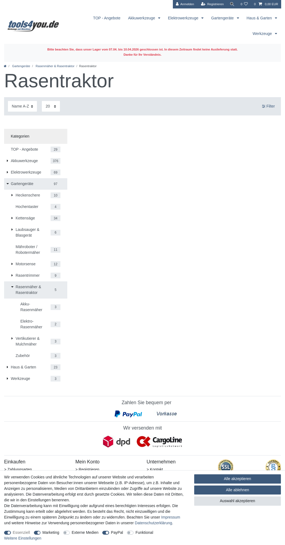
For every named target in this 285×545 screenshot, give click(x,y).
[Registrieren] (212, 4)
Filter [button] (268, 106)
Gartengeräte (223, 18)
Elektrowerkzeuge (183, 18)
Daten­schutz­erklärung (153, 523)
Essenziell (21, 532)
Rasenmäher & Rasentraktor (54, 66)
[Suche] (231, 4)
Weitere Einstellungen (22, 538)
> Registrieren (87, 469)
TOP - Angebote (106, 18)
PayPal (117, 532)
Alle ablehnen (237, 490)
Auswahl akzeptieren (237, 501)
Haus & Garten (260, 18)
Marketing (50, 532)
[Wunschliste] (244, 4)
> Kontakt (155, 469)
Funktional (144, 532)
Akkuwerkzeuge (142, 18)
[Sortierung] (22, 106)
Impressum (170, 517)
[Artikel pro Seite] (51, 106)
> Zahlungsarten (18, 469)
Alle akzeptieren (237, 478)
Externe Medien (85, 532)
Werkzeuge (263, 33)
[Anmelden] (185, 4)
